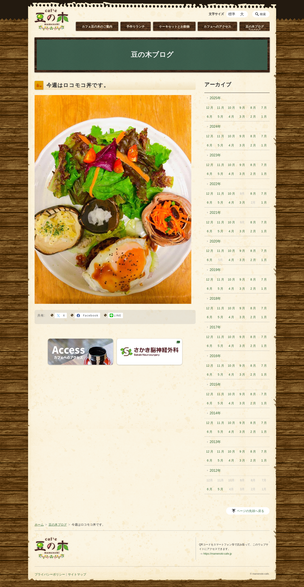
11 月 (220, 107)
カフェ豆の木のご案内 (97, 26)
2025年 (215, 98)
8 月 (253, 107)
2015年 (215, 384)
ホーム (39, 524)
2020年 (215, 241)
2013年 (215, 442)
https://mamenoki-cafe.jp (217, 553)
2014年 (215, 413)
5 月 (220, 116)
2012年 (215, 470)
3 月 (242, 116)
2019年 (215, 270)
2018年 (215, 298)
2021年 (215, 212)
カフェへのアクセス (217, 26)
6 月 (210, 116)
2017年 (215, 327)
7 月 (264, 107)
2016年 (215, 356)
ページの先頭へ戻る (250, 511)
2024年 (215, 126)
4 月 (231, 116)
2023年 (215, 155)
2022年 (215, 184)
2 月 (253, 116)
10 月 (231, 107)
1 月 (264, 116)
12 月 (209, 107)
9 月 (242, 107)
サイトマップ (77, 574)
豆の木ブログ (254, 26)
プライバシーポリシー (50, 574)
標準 (231, 14)
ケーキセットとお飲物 (174, 26)
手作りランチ (135, 26)
